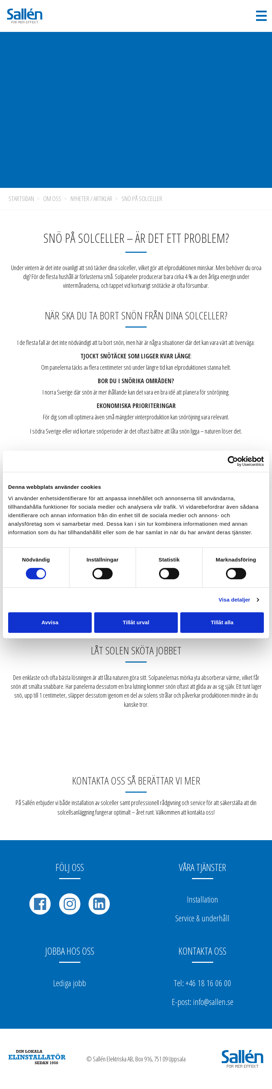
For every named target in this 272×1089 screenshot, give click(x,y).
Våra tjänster (202, 867)
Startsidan (21, 198)
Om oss (52, 198)
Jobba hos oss (69, 950)
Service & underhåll (202, 918)
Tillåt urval (136, 622)
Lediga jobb (69, 983)
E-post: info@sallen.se (202, 1001)
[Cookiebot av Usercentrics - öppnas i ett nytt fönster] (233, 461)
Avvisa (49, 622)
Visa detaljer (234, 600)
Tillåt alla (222, 622)
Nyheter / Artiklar (91, 198)
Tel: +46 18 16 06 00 (202, 983)
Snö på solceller (141, 198)
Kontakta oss (202, 950)
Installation (202, 899)
